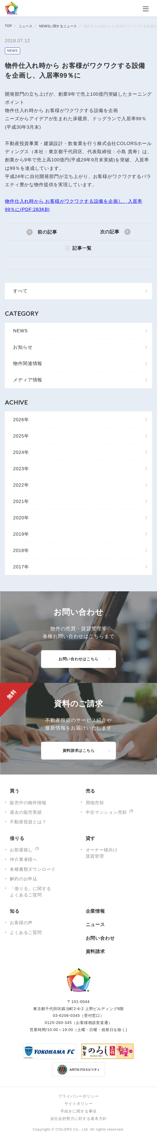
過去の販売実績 (26, 812)
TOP (8, 26)
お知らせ (22, 347)
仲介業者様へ (23, 859)
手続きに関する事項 (78, 1111)
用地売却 (95, 802)
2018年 (21, 550)
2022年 (21, 485)
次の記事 (109, 231)
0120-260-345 (58, 1022)
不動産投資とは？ (28, 821)
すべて (20, 291)
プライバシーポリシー (78, 1096)
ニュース (25, 26)
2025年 (21, 436)
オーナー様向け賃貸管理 (102, 853)
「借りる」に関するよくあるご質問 (30, 891)
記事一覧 (82, 248)
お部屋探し (21, 850)
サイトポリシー (78, 1103)
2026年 (21, 419)
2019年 (21, 534)
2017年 (21, 567)
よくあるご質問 (26, 932)
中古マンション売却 (106, 812)
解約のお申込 (23, 878)
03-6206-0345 (66, 1015)
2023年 (21, 468)
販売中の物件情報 (28, 802)
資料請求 (95, 951)
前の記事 (47, 232)
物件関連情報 (27, 363)
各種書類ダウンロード (33, 869)
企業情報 (95, 911)
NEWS (12, 51)
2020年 (21, 517)
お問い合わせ (100, 938)
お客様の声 (21, 922)
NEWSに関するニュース (58, 26)
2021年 (21, 501)
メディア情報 (27, 379)
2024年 (21, 452)
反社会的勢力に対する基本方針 (78, 1118)
